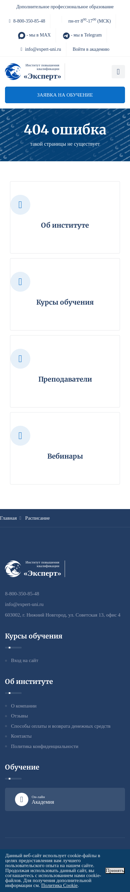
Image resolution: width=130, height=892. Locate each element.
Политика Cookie (59, 885)
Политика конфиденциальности (44, 746)
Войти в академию (91, 49)
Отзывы (19, 715)
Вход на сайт (24, 660)
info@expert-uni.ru (41, 49)
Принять (115, 870)
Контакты (21, 736)
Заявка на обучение (65, 95)
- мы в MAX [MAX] (34, 35)
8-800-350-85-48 (27, 21)
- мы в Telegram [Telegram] (82, 35)
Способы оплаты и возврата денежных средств (61, 726)
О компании (24, 705)
